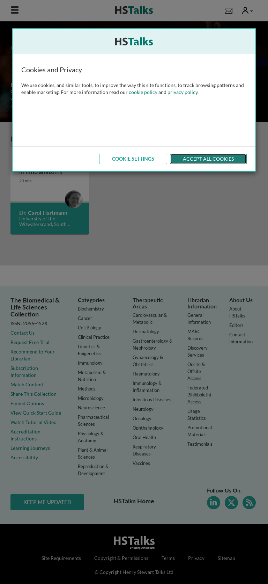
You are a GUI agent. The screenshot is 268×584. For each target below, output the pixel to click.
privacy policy (183, 92)
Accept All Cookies (208, 159)
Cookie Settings (133, 159)
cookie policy (143, 92)
